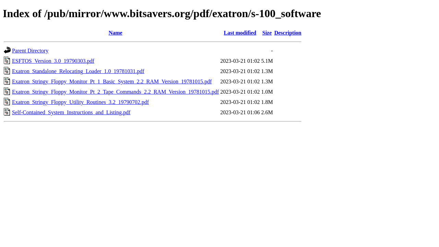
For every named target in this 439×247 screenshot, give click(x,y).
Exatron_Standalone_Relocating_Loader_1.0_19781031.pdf (78, 71)
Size (267, 33)
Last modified (240, 33)
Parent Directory (30, 51)
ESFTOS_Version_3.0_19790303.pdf (53, 61)
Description (287, 33)
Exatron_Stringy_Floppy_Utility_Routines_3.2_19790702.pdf (80, 102)
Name (115, 33)
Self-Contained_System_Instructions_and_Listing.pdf (71, 112)
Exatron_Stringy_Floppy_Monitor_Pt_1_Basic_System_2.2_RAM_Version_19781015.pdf (112, 81)
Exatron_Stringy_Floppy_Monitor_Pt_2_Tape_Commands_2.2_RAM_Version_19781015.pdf (115, 92)
